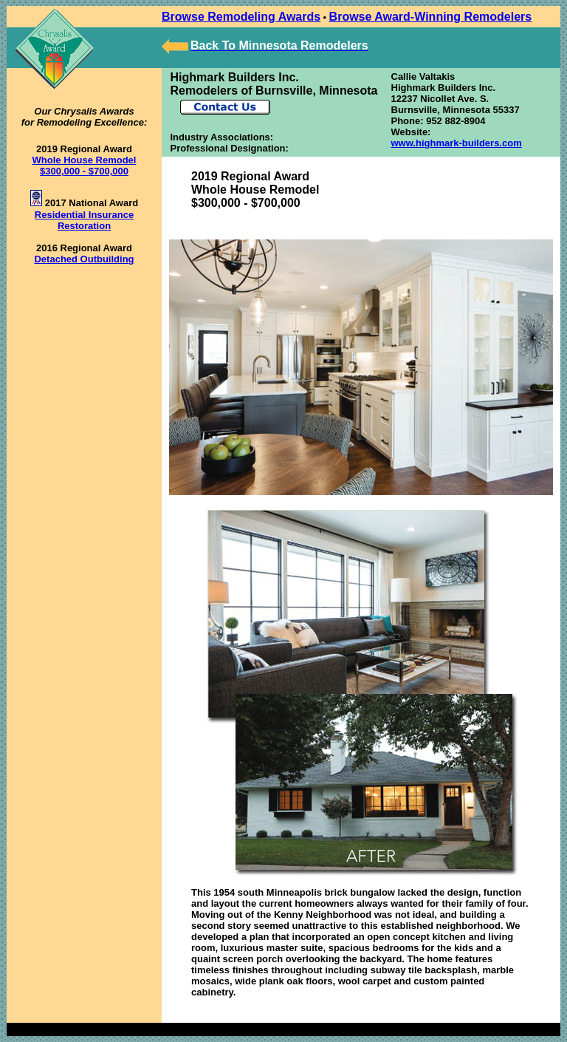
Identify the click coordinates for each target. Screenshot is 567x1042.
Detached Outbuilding (84, 259)
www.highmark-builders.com (456, 143)
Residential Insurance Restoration (84, 220)
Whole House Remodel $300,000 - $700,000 (84, 165)
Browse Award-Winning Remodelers (430, 16)
